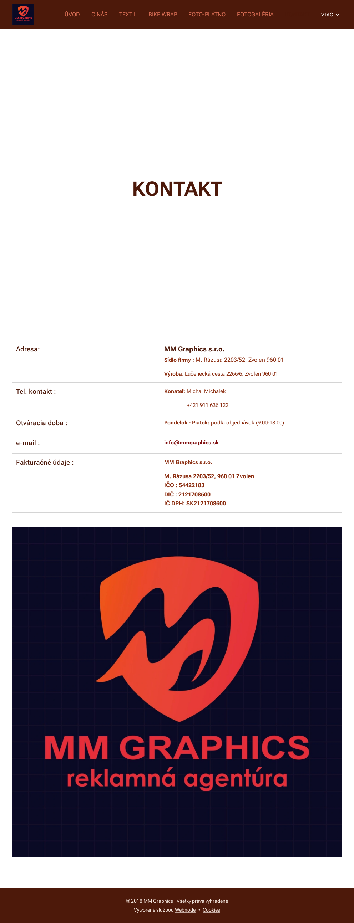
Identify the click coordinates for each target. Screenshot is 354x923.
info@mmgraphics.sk (191, 442)
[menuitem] (80, 15)
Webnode (185, 910)
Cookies (211, 910)
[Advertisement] (177, 83)
